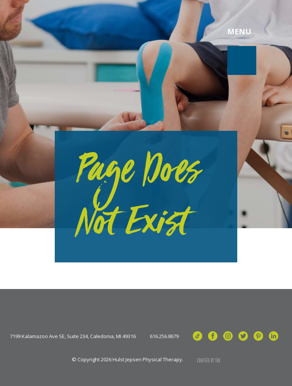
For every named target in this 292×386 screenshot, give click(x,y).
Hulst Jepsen (72, 31)
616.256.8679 (164, 336)
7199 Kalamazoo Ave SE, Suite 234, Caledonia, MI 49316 (73, 336)
